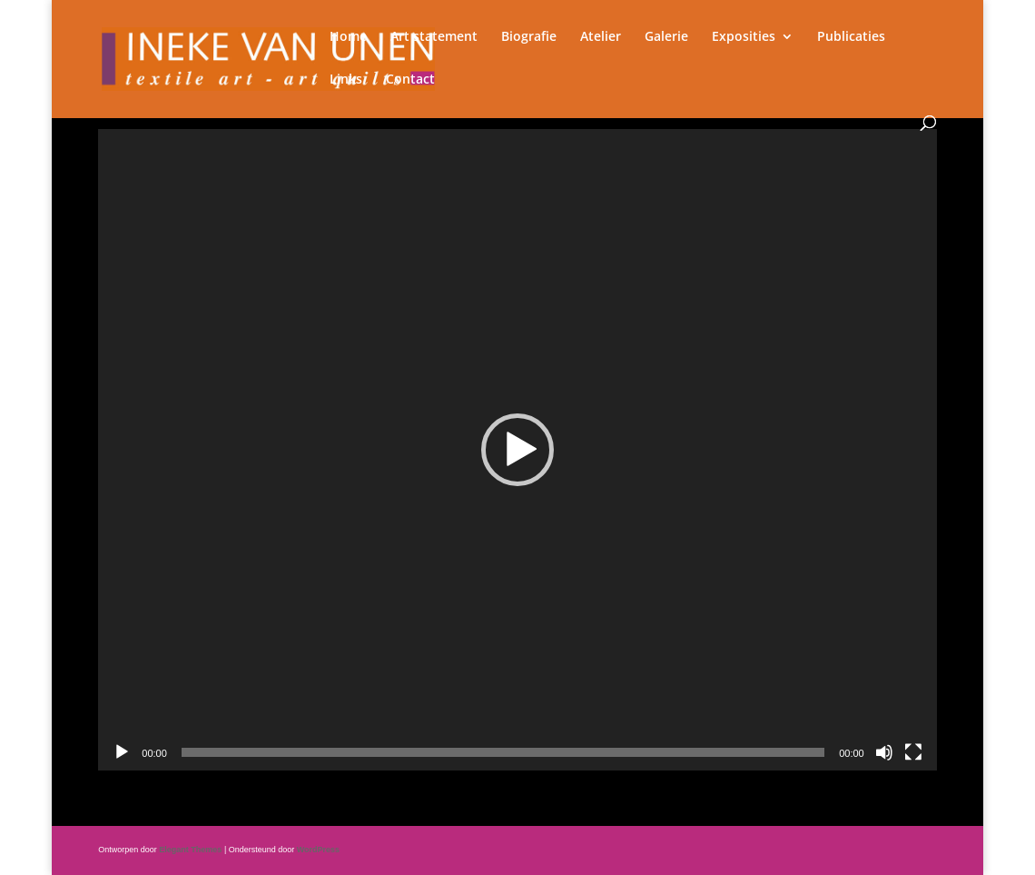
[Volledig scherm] (913, 752)
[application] (517, 450)
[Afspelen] (122, 752)
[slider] (503, 752)
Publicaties (851, 37)
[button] (517, 449)
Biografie (529, 37)
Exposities (743, 37)
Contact (410, 80)
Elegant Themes (190, 849)
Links (346, 80)
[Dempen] (884, 752)
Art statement (434, 37)
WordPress (318, 849)
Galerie (666, 37)
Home (348, 37)
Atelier (600, 37)
